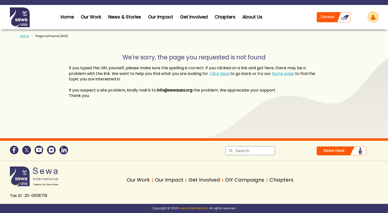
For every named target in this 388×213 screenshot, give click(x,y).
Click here (219, 73)
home (67, 17)
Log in (373, 17)
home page (283, 73)
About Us (252, 17)
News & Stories (124, 17)
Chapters (225, 17)
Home (24, 36)
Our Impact (160, 17)
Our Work (91, 17)
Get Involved (194, 17)
